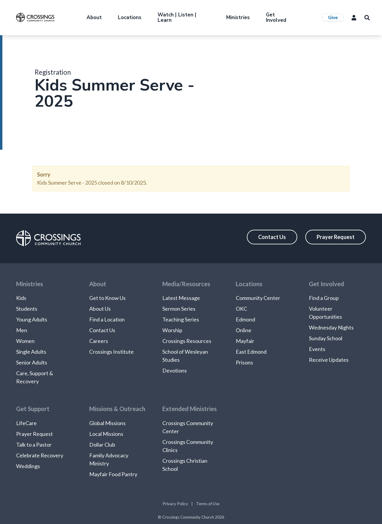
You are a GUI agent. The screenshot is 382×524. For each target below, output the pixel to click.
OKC (241, 308)
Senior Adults (31, 362)
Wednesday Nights (331, 327)
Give (333, 17)
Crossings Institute (111, 351)
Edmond (245, 319)
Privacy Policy (175, 503)
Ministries (238, 17)
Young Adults (31, 319)
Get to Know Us (107, 298)
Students (26, 308)
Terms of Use (207, 503)
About (94, 17)
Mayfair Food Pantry (113, 474)
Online (243, 330)
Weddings (28, 466)
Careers (98, 341)
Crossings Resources (186, 341)
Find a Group (324, 298)
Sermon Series (178, 308)
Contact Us (272, 237)
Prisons (244, 362)
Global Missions (107, 423)
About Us (100, 308)
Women (25, 341)
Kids (21, 298)
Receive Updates (329, 359)
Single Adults (31, 351)
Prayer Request (336, 237)
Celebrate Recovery (39, 455)
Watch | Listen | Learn (177, 17)
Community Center (258, 298)
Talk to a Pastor (34, 444)
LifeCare (26, 423)
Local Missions (106, 433)
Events (317, 349)
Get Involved (276, 17)
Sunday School (325, 338)
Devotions (174, 370)
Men (21, 330)
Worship (172, 330)
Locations (129, 17)
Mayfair (245, 341)
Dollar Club (102, 444)
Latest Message (181, 298)
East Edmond (251, 351)
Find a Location (107, 319)
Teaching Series (180, 319)
